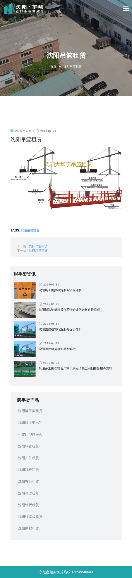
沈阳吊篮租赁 (30, 230)
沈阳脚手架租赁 (30, 411)
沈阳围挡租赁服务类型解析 (57, 349)
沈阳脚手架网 (20, 131)
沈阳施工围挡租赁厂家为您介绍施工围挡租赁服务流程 (75, 368)
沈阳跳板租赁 (28, 470)
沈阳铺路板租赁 (30, 517)
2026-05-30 (49, 284)
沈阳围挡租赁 (28, 528)
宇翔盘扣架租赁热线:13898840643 (66, 572)
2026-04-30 (49, 343)
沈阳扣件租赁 (28, 458)
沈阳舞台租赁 (28, 481)
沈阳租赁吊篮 (38, 250)
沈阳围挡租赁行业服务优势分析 (60, 329)
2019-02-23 (46, 131)
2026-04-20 (49, 363)
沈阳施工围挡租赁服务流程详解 (60, 290)
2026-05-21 (49, 304)
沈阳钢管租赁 (28, 446)
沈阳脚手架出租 (30, 423)
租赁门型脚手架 (30, 434)
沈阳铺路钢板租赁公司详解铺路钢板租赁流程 (69, 309)
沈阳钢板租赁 (28, 505)
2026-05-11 (49, 323)
